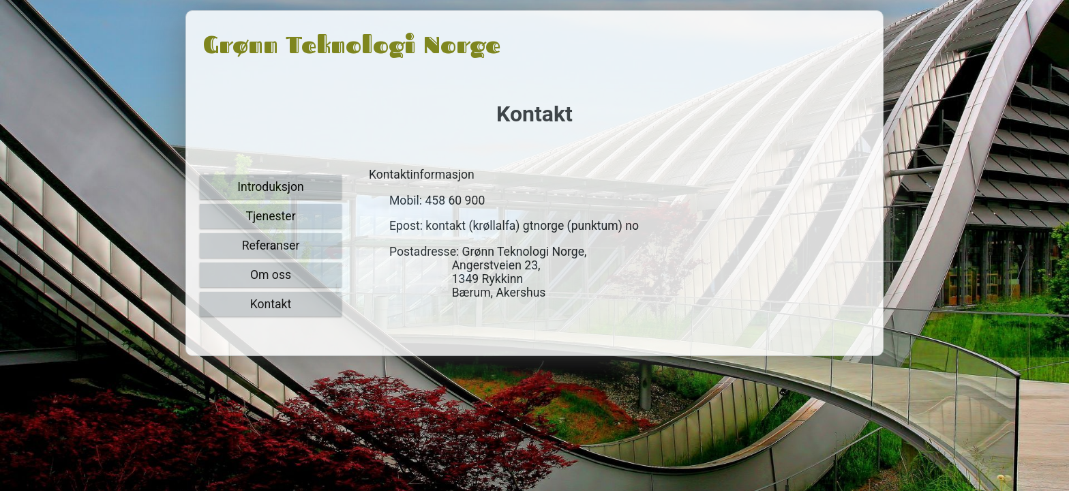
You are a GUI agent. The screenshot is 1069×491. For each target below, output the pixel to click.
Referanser (271, 245)
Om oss (270, 275)
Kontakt (271, 304)
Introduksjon (270, 187)
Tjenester (270, 216)
